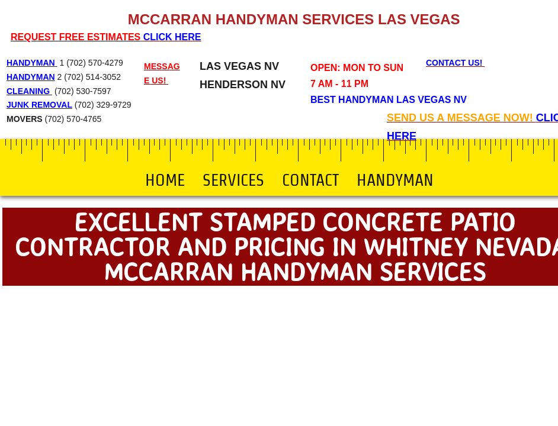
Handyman (395, 180)
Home (165, 180)
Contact (310, 180)
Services (233, 180)
